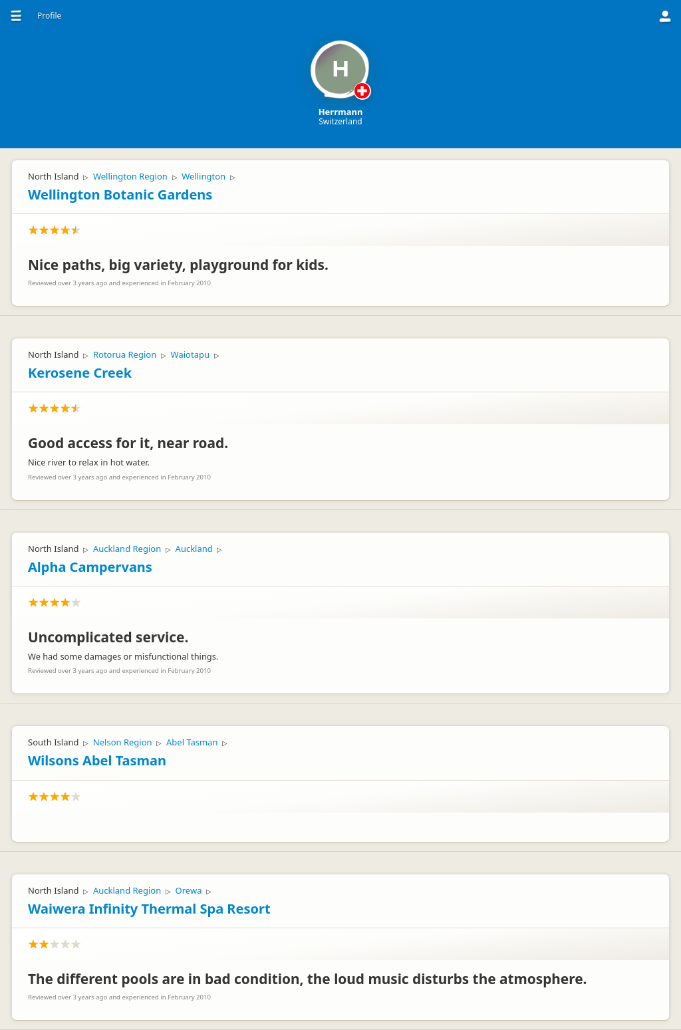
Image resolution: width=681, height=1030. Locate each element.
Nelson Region (122, 742)
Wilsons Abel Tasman (97, 760)
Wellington (203, 176)
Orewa (189, 890)
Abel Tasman (192, 742)
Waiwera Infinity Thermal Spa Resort (149, 909)
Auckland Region (127, 549)
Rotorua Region (124, 354)
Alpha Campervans (90, 567)
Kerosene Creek (80, 373)
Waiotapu (190, 354)
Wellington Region (130, 176)
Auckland (194, 549)
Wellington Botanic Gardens (120, 194)
